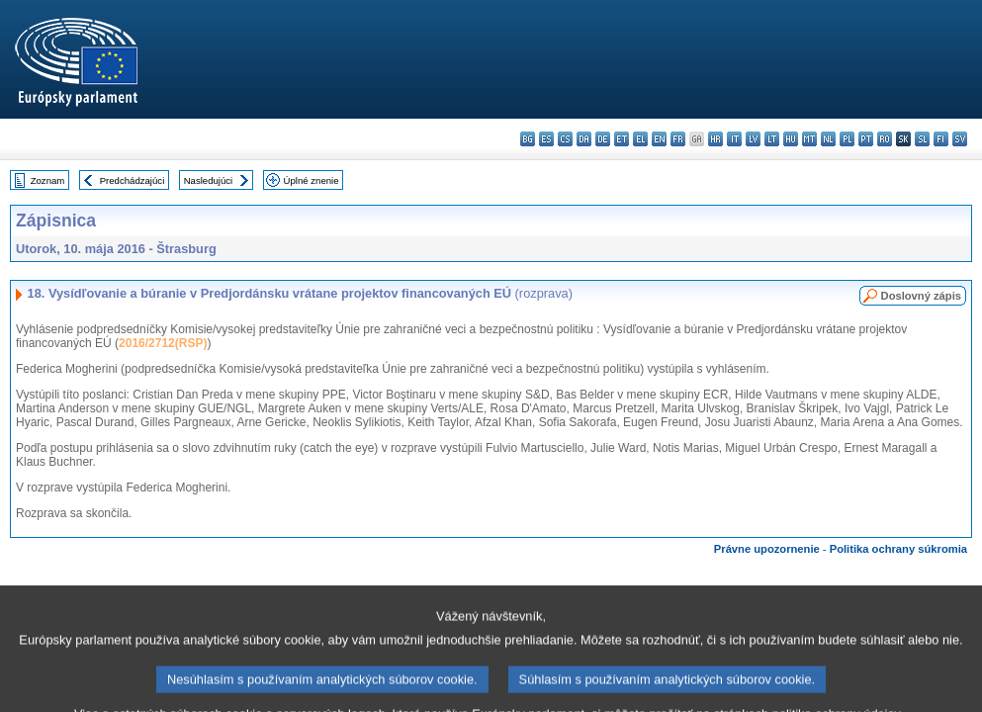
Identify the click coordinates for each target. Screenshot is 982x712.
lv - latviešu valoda (753, 139)
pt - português (865, 139)
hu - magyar (790, 139)
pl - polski (847, 139)
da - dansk (584, 139)
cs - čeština (565, 139)
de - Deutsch (602, 139)
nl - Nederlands (828, 139)
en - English (659, 139)
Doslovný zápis (921, 296)
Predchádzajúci (132, 180)
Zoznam (48, 180)
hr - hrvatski (715, 139)
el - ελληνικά (640, 139)
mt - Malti (809, 139)
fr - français (677, 139)
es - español (546, 139)
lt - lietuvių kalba (771, 139)
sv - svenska (959, 139)
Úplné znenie (311, 180)
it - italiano (734, 139)
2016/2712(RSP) (163, 343)
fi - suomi (941, 139)
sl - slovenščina (922, 139)
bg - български (527, 139)
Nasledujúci (208, 180)
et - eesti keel (621, 139)
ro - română (884, 139)
